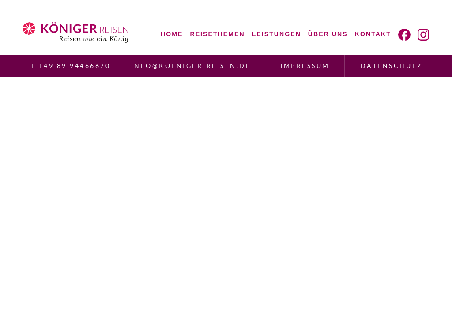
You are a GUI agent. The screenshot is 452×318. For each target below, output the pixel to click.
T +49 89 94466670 (71, 65)
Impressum (305, 65)
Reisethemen (217, 34)
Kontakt (373, 34)
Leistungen (276, 34)
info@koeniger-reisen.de (191, 65)
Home (172, 34)
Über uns (328, 34)
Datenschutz (392, 65)
